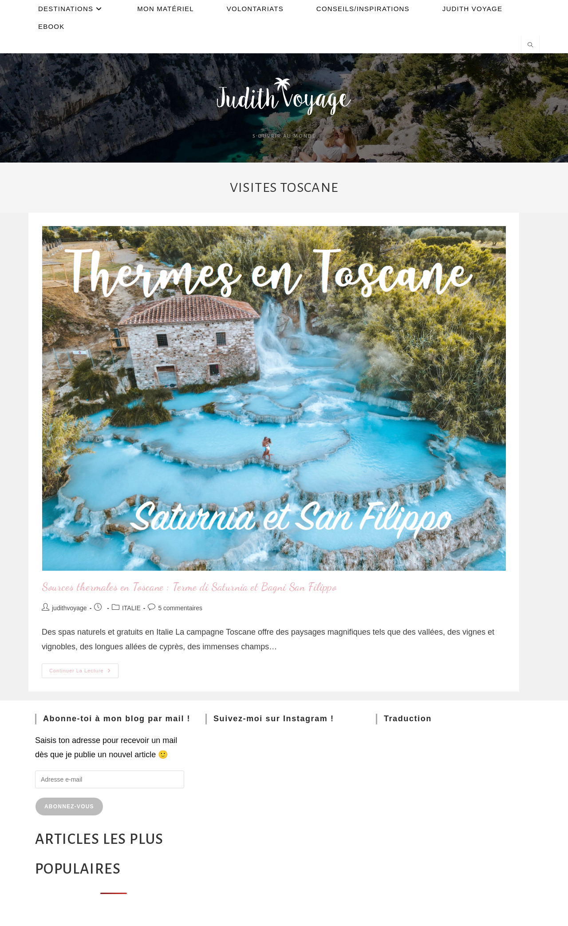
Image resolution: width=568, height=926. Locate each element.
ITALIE (131, 608)
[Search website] (530, 46)
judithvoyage (69, 608)
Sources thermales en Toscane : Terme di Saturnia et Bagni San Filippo (189, 586)
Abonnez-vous (69, 806)
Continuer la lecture (83, 668)
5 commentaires (180, 608)
